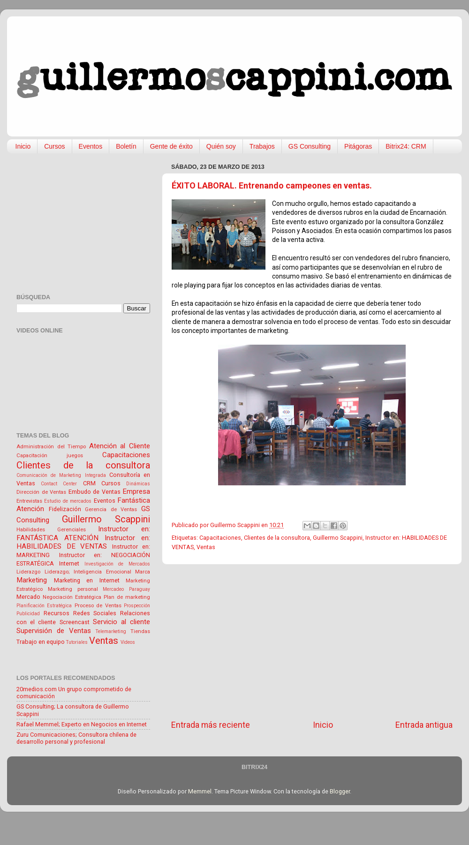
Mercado (28, 596)
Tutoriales (77, 642)
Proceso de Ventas (98, 605)
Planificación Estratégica (44, 605)
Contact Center (59, 483)
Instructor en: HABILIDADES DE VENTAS (83, 542)
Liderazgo (28, 571)
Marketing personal (73, 589)
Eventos (91, 146)
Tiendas (140, 631)
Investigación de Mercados (117, 563)
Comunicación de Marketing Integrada (61, 475)
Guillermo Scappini (338, 537)
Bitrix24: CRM (406, 146)
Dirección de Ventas (41, 492)
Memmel (200, 791)
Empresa (136, 491)
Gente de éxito (171, 146)
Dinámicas (138, 483)
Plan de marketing (127, 597)
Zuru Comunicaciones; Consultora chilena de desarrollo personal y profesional (76, 738)
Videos (128, 642)
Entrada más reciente (210, 725)
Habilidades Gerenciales (51, 529)
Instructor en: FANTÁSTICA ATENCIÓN (83, 533)
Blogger (340, 791)
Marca (142, 571)
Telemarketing (111, 631)
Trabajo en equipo (40, 641)
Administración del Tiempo (51, 446)
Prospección (137, 605)
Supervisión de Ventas (53, 630)
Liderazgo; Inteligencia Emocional (88, 571)
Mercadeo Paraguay (126, 589)
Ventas (206, 547)
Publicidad (28, 613)
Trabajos (262, 146)
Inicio (23, 146)
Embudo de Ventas (94, 491)
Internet (69, 563)
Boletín (126, 146)
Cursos (54, 146)
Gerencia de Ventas (111, 509)
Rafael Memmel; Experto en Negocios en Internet (81, 724)
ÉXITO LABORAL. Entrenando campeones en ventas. (272, 185)
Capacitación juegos (49, 455)
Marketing (31, 580)
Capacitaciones (220, 537)
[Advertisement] (312, 642)
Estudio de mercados (67, 501)
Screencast (75, 622)
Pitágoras (358, 146)
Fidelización (65, 509)
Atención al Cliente (119, 446)
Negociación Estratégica (72, 597)
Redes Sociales (95, 613)
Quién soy (221, 146)
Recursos (56, 613)
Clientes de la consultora (277, 537)
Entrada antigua (424, 725)
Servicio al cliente (121, 622)
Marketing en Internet (87, 580)
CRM (89, 483)
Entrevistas (29, 501)
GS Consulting (309, 146)
